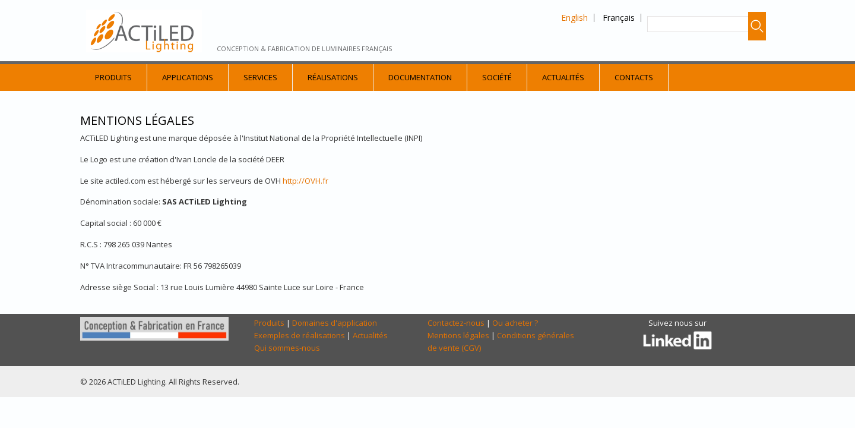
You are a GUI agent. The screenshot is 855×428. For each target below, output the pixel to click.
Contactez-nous (456, 322)
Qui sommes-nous (287, 347)
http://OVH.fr (305, 180)
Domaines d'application (334, 322)
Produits (113, 77)
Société (497, 77)
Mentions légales (458, 335)
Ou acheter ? (515, 322)
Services (260, 77)
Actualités (563, 77)
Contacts (634, 77)
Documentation (420, 77)
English (574, 17)
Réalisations (333, 77)
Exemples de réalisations (299, 335)
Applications (187, 77)
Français (619, 17)
